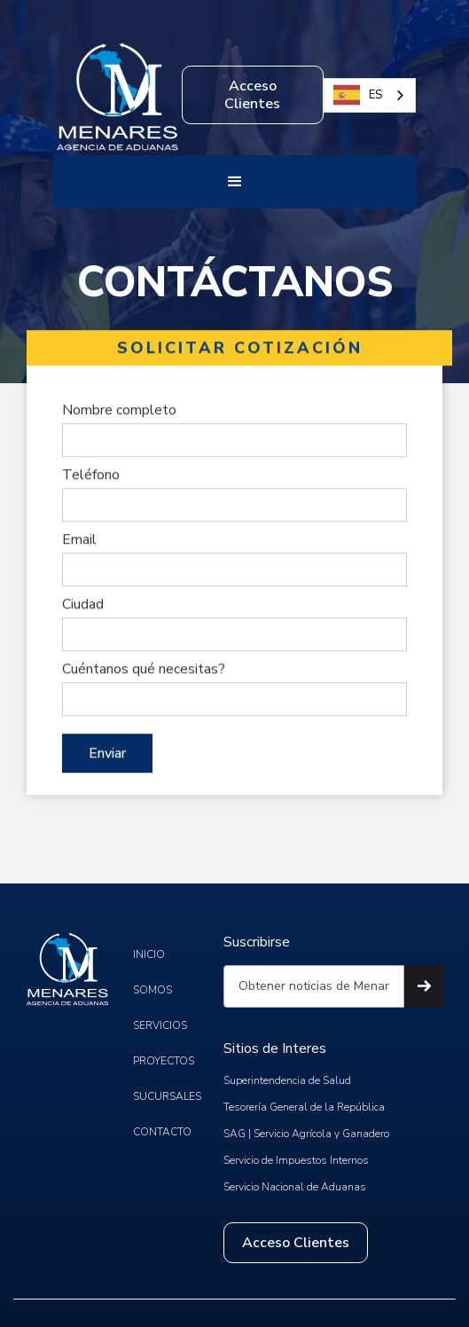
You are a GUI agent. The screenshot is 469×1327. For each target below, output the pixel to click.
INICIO (149, 954)
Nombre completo (119, 410)
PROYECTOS (163, 1061)
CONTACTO (162, 1132)
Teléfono (91, 474)
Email (79, 539)
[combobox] (370, 95)
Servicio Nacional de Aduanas (294, 1187)
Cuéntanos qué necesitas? (143, 669)
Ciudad (83, 604)
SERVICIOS (160, 1025)
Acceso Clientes (252, 95)
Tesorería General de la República (304, 1107)
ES (357, 95)
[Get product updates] (313, 986)
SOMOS (152, 990)
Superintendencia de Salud (287, 1080)
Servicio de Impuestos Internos (296, 1160)
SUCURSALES (167, 1096)
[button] (235, 181)
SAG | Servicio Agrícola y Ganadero (306, 1134)
